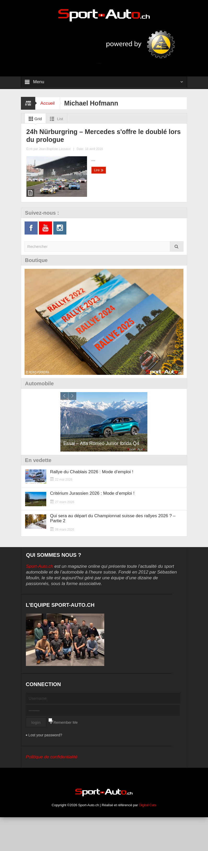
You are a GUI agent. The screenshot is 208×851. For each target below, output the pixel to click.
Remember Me (66, 756)
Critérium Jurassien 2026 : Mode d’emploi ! (92, 527)
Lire (32, 227)
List (55, 119)
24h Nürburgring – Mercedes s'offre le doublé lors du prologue (58, 190)
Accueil (48, 103)
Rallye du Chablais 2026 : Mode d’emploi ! (91, 505)
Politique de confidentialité (52, 790)
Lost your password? (45, 769)
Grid (34, 119)
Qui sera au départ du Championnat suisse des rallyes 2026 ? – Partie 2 (113, 552)
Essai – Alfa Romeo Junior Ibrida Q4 (101, 477)
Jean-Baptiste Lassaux (65, 216)
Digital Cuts (147, 839)
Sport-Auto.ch (39, 600)
